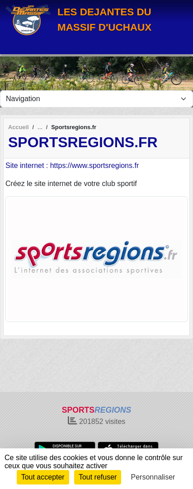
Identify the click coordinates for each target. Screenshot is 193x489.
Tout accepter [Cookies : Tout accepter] (43, 477)
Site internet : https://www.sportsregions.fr (72, 165)
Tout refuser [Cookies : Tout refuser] (98, 477)
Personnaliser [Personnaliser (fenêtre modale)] (153, 477)
